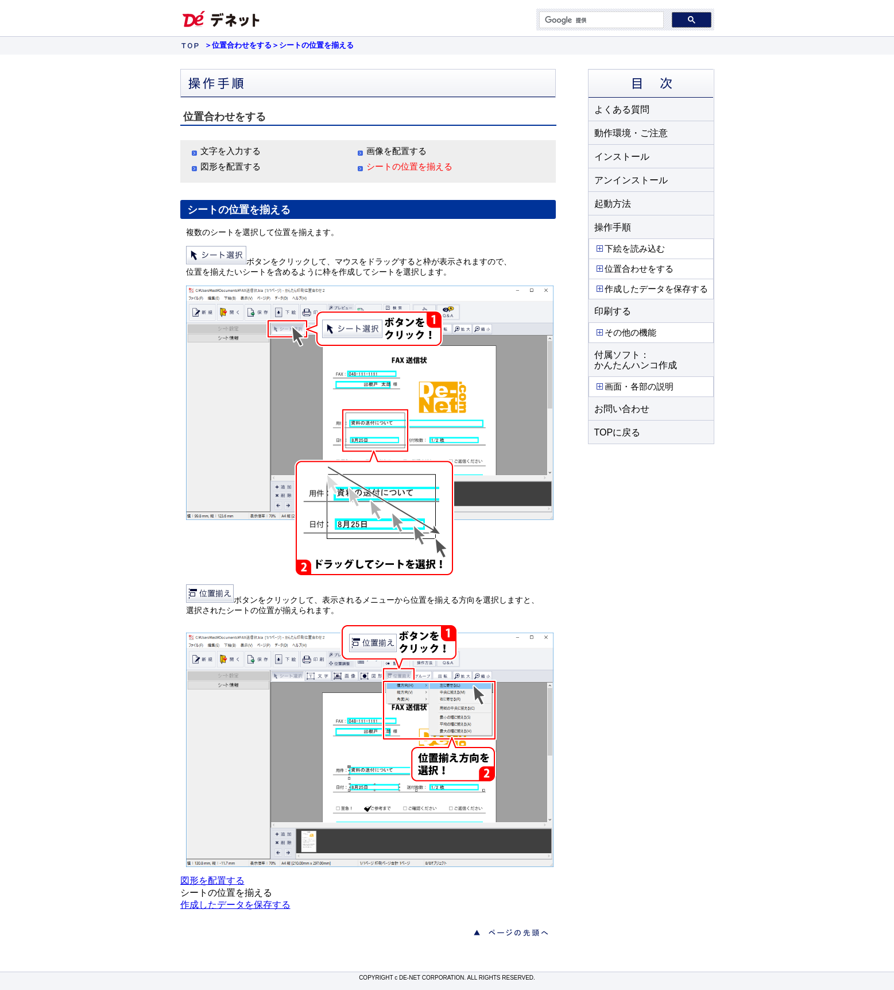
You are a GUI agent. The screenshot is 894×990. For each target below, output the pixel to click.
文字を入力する (230, 151)
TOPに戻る (617, 432)
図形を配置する (230, 166)
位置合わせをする (634, 268)
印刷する (612, 311)
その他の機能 (625, 332)
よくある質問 (621, 109)
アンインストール (631, 180)
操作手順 (612, 227)
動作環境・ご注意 (631, 133)
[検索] (600, 20)
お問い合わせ (621, 409)
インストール (621, 156)
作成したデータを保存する (651, 289)
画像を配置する (396, 151)
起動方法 (612, 204)
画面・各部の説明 (634, 386)
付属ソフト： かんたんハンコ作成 (635, 360)
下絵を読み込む (630, 248)
